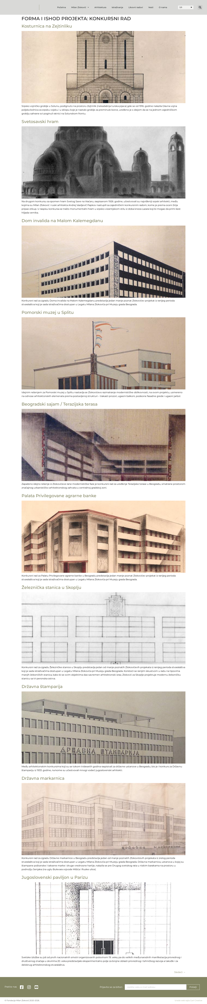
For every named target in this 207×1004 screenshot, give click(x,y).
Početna (61, 7)
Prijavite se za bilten (111, 987)
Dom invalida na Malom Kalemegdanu (62, 220)
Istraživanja (117, 7)
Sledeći (179, 972)
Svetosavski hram (40, 121)
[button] (200, 7)
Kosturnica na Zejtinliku (47, 26)
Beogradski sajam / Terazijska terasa (59, 404)
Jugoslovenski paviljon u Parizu (55, 877)
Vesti (150, 7)
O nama (163, 7)
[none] (186, 7)
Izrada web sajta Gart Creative (188, 1000)
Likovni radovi (136, 7)
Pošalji (193, 987)
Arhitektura (100, 7)
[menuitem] (186, 7)
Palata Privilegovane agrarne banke (59, 495)
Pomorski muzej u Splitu (48, 312)
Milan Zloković (80, 7)
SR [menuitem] (180, 7)
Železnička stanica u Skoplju (51, 587)
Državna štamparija (42, 686)
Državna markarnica (43, 778)
